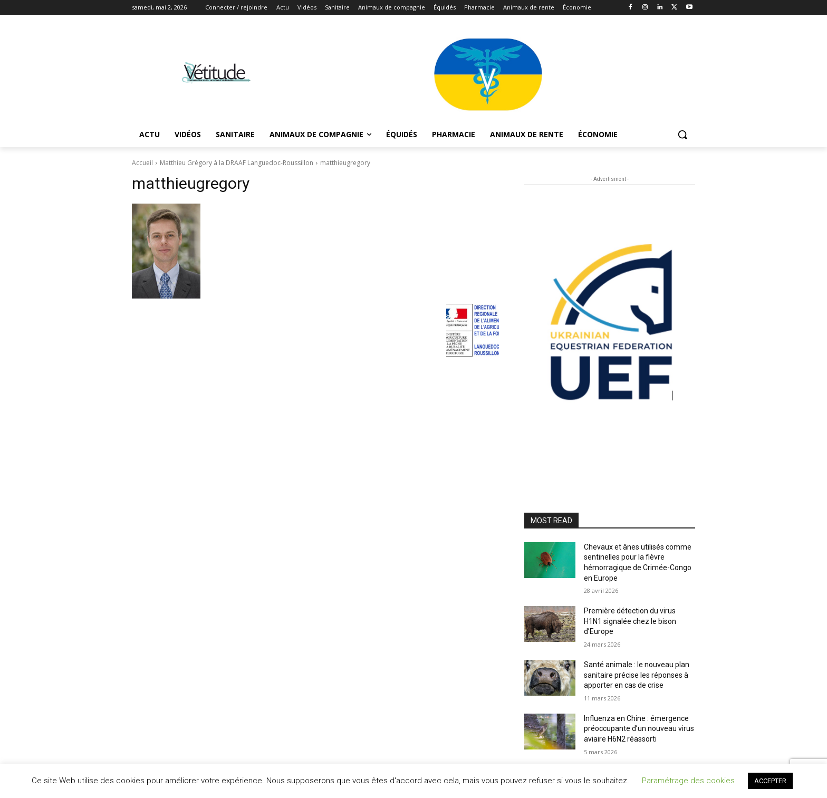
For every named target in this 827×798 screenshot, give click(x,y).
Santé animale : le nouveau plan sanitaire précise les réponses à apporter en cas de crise (636, 674)
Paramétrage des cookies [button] (688, 780)
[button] (682, 134)
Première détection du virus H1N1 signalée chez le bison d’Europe (630, 621)
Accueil (142, 162)
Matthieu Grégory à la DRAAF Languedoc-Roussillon (236, 162)
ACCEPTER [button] (770, 781)
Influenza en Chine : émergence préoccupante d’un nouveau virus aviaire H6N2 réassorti (639, 728)
